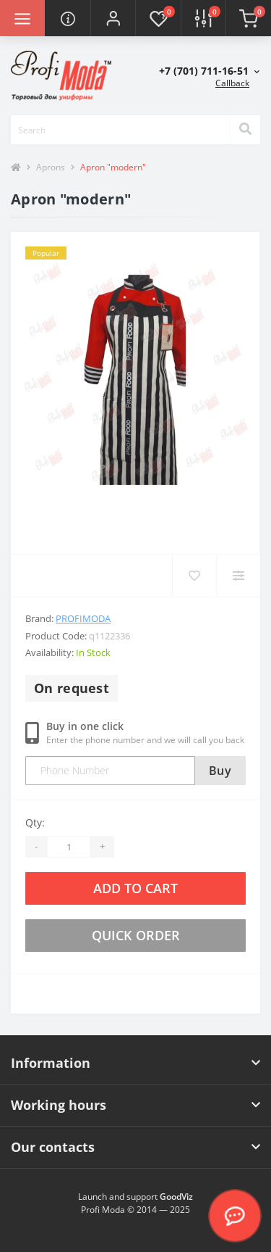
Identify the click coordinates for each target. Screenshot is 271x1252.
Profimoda (83, 618)
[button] (112, 18)
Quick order (136, 935)
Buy (220, 771)
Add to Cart (135, 888)
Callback (232, 83)
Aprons (50, 167)
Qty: (35, 822)
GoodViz (176, 1196)
